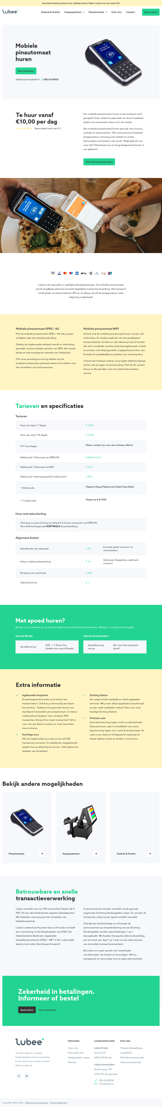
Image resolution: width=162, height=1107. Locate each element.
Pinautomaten (96, 12)
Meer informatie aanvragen (99, 161)
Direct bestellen (26, 71)
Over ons (116, 12)
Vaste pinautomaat (130, 1062)
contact (99, 3)
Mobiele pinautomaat (132, 1057)
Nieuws (72, 1062)
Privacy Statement (58, 1102)
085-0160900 (51, 79)
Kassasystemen (73, 12)
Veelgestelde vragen (79, 1057)
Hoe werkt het (76, 1053)
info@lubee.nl (106, 1084)
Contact (130, 12)
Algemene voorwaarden (36, 1102)
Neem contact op (47, 1010)
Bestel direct (150, 12)
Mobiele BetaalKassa (131, 1048)
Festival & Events (50, 12)
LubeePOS (125, 1053)
